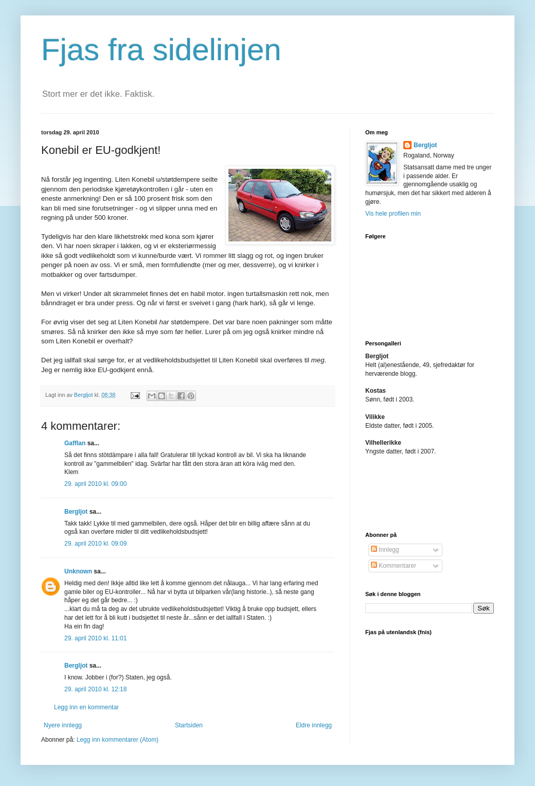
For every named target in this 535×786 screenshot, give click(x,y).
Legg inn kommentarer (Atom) (117, 739)
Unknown (78, 571)
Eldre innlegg (314, 725)
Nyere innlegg (63, 725)
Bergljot (75, 511)
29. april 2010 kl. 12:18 (95, 689)
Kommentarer (393, 565)
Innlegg (385, 549)
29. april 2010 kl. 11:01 (95, 638)
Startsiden (189, 725)
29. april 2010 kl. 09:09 (95, 543)
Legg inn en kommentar (86, 707)
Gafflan (74, 443)
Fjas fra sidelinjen (161, 49)
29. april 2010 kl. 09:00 (95, 483)
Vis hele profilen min (393, 213)
